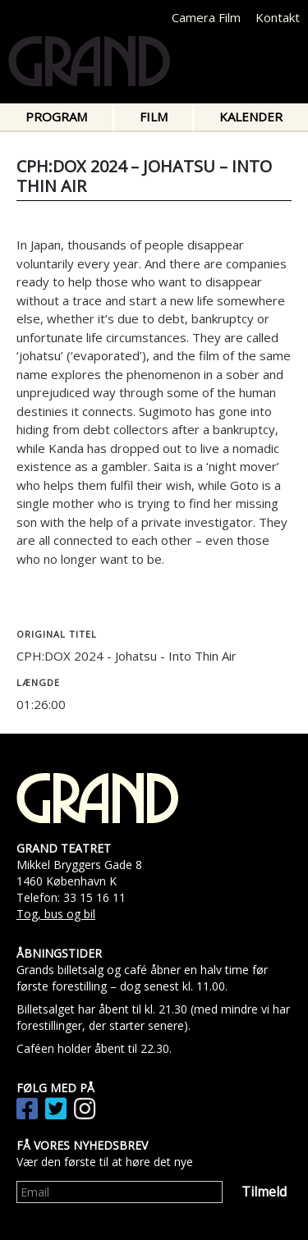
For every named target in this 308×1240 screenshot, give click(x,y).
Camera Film (206, 17)
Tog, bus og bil (55, 914)
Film (154, 116)
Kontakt (277, 17)
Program (56, 116)
